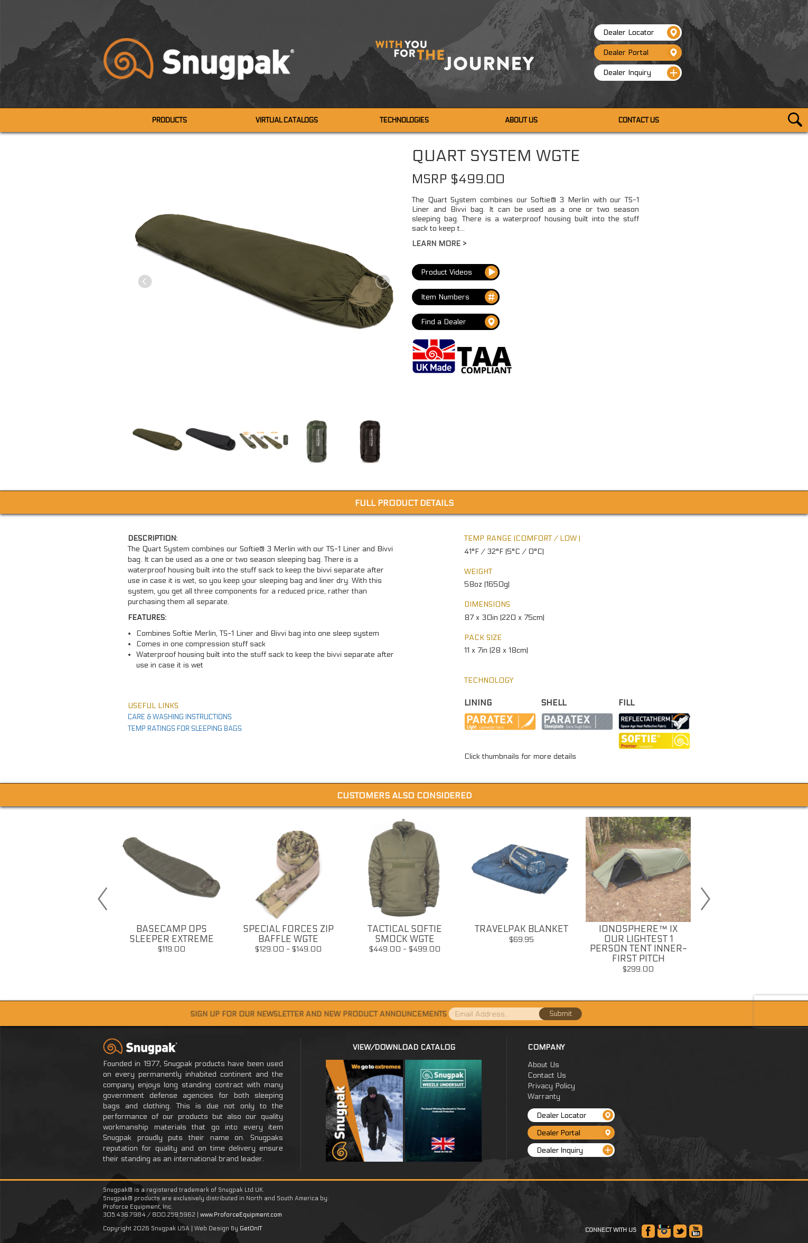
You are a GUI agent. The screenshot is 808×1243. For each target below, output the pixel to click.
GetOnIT (251, 1228)
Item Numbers (459, 297)
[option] (171, 888)
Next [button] (705, 898)
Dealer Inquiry (641, 73)
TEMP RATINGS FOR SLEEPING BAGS (185, 728)
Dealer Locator (641, 32)
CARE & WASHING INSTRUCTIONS (180, 716)
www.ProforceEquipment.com (241, 1214)
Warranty (544, 1096)
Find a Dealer (459, 322)
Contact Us (547, 1075)
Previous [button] (102, 898)
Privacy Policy (551, 1085)
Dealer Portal (641, 52)
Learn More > (439, 243)
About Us (543, 1064)
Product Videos (459, 271)
